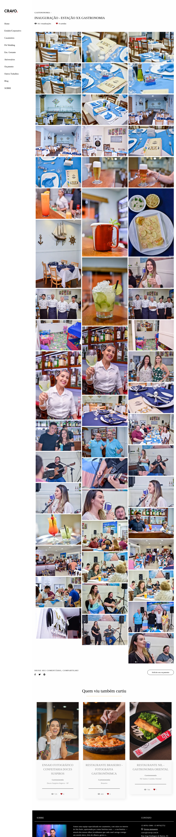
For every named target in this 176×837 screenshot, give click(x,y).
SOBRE (7, 88)
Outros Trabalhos (11, 74)
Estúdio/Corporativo (12, 31)
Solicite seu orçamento (160, 672)
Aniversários (9, 59)
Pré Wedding (9, 45)
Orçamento (9, 67)
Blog (6, 81)
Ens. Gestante (10, 52)
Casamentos (9, 38)
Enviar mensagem (151, 829)
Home (6, 24)
